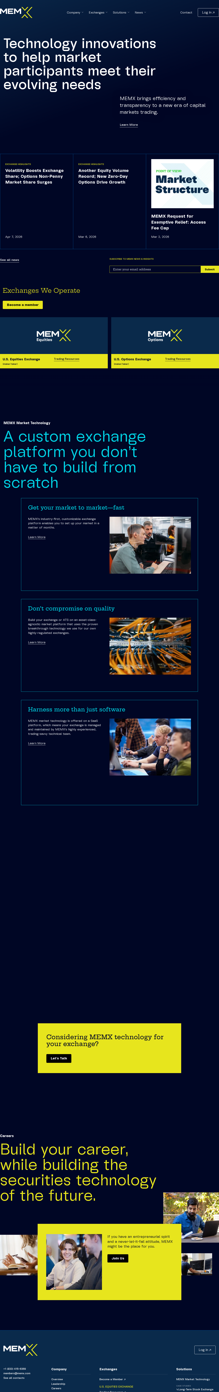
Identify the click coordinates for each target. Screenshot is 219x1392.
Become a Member (111, 1379)
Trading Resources (66, 358)
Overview (57, 1379)
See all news (9, 260)
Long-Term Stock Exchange (195, 1389)
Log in (206, 12)
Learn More (129, 124)
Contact (186, 12)
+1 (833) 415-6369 (14, 1368)
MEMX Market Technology (193, 1379)
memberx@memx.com (16, 1373)
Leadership (58, 1383)
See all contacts (13, 1377)
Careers (56, 1388)
